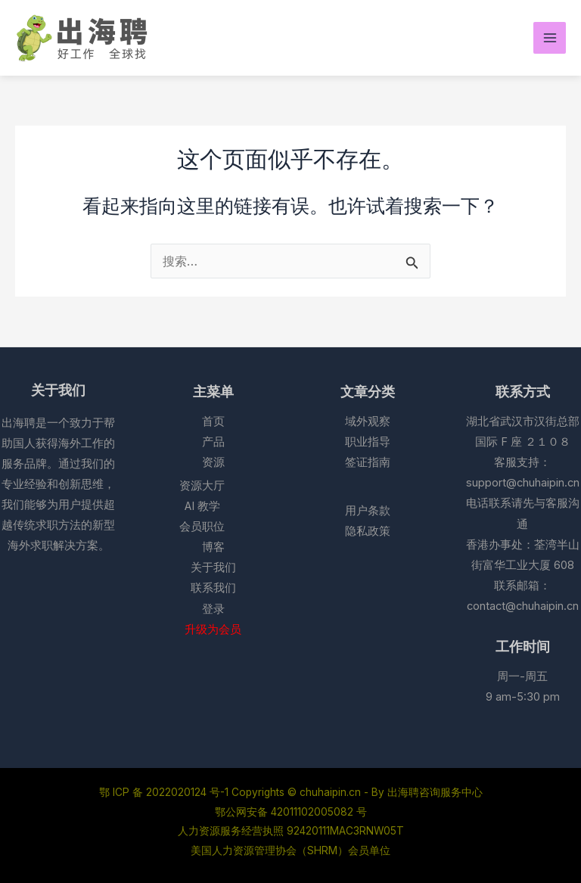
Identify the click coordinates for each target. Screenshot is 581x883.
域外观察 (367, 421)
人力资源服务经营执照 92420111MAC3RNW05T (291, 831)
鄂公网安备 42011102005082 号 (291, 812)
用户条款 (367, 511)
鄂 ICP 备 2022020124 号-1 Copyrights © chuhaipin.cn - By (243, 792)
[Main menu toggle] (549, 38)
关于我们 (213, 567)
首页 (213, 421)
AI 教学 (202, 506)
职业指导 (367, 442)
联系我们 (213, 588)
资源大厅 (202, 486)
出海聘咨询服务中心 (435, 792)
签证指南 (367, 462)
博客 (213, 547)
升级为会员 (213, 629)
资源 (213, 462)
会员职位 (202, 526)
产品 (213, 442)
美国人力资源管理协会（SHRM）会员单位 (290, 850)
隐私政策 (367, 531)
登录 (213, 609)
